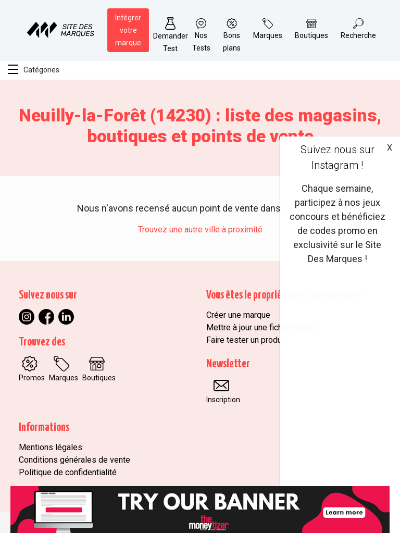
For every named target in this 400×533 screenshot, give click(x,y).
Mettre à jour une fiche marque (261, 327)
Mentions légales (50, 447)
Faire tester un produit (246, 340)
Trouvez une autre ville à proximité (200, 229)
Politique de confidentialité (68, 472)
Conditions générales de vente (74, 460)
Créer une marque (238, 315)
